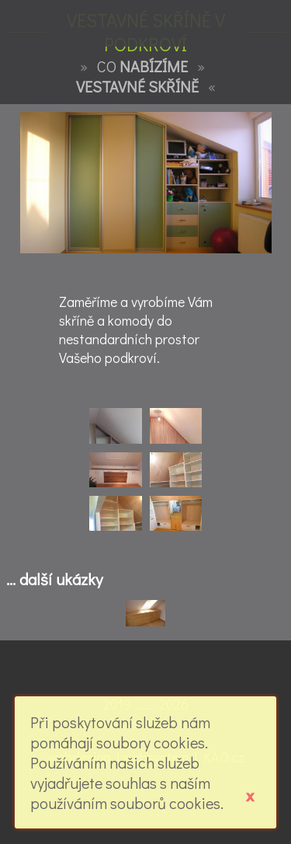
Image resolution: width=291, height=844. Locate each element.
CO (142, 66)
